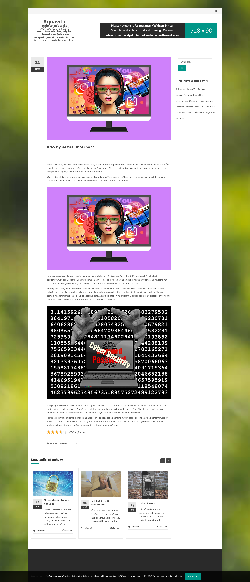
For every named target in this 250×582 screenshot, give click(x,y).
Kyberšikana (147, 503)
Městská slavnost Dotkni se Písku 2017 (195, 106)
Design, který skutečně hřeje (190, 95)
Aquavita (54, 22)
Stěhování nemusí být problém (191, 89)
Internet (63, 443)
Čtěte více (67, 530)
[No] (246, 576)
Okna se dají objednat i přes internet (194, 100)
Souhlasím (193, 576)
